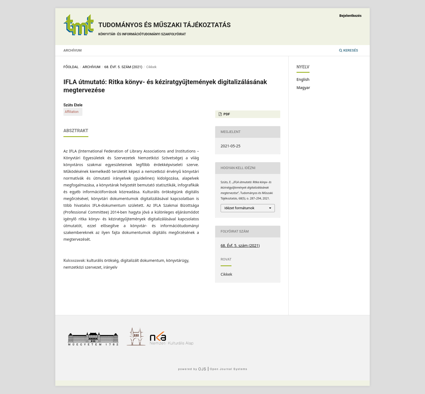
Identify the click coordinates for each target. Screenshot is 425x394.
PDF (226, 114)
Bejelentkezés (350, 16)
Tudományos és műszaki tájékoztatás (164, 29)
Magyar (303, 87)
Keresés (348, 50)
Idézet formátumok (239, 208)
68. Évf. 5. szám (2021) (123, 67)
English (303, 79)
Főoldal (71, 67)
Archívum (72, 50)
